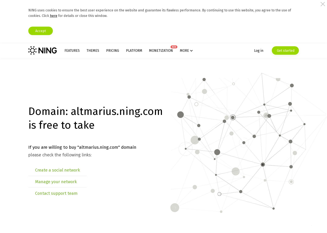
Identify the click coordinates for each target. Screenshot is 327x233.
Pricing (112, 51)
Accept (40, 31)
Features (72, 51)
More (184, 51)
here (53, 16)
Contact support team (56, 193)
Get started (285, 51)
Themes (92, 51)
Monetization (161, 51)
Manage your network (56, 181)
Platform (134, 51)
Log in (258, 51)
